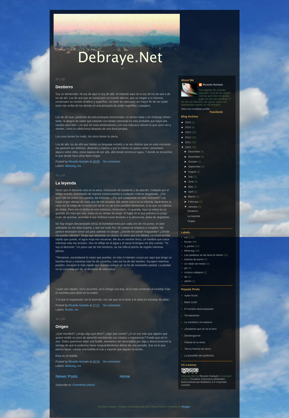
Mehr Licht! (190, 302)
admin (187, 281)
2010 (188, 147)
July (190, 176)
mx (79, 165)
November (194, 156)
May (191, 186)
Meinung (70, 165)
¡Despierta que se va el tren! (200, 328)
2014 (188, 127)
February (193, 201)
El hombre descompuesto (198, 308)
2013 (188, 132)
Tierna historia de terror (197, 348)
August (192, 171)
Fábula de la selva (194, 342)
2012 (188, 137)
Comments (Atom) (83, 384)
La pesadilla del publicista (199, 355)
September (194, 166)
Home (125, 376)
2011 (188, 142)
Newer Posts (67, 376)
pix (186, 268)
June (191, 181)
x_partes (189, 246)
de (185, 276)
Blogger (186, 406)
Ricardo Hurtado (213, 84)
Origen (62, 326)
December (194, 151)
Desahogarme (192, 335)
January (193, 206)
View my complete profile (195, 108)
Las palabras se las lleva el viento (203, 255)
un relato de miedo (195, 263)
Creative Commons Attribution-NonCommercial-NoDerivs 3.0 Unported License (204, 382)
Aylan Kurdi (190, 295)
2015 (188, 122)
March (192, 196)
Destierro (64, 87)
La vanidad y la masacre (198, 322)
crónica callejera (193, 272)
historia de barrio (194, 259)
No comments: (112, 161)
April (191, 191)
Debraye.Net (188, 376)
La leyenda (66, 183)
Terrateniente (191, 315)
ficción (69, 309)
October (193, 161)
